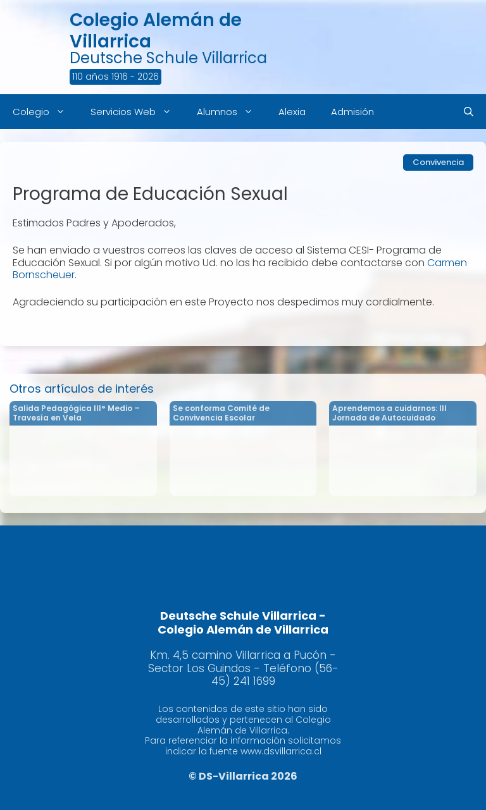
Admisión (352, 111)
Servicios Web (137, 111)
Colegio (45, 111)
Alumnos (231, 111)
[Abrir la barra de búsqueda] (468, 111)
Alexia (292, 111)
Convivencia (438, 162)
